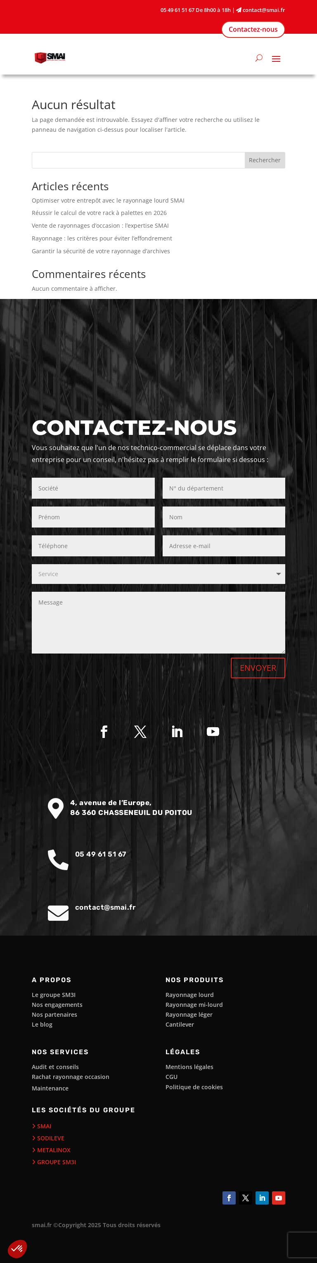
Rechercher (265, 160)
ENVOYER (258, 667)
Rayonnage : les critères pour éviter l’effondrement (102, 238)
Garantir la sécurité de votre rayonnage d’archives (101, 251)
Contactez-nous (253, 29)
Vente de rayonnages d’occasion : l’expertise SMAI (100, 225)
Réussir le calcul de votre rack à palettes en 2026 (99, 213)
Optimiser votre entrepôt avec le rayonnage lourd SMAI (108, 200)
